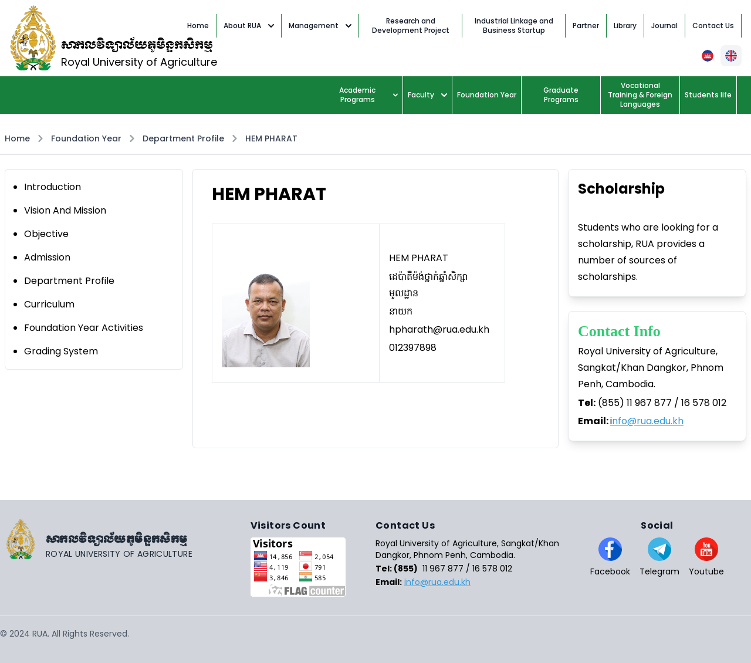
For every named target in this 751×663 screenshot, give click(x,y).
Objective (46, 234)
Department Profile (183, 138)
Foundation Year (86, 138)
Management (320, 26)
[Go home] (125, 539)
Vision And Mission (65, 210)
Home (17, 138)
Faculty (427, 95)
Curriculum (49, 304)
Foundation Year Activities (83, 327)
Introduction (52, 187)
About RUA (249, 26)
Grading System (61, 351)
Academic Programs (368, 94)
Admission (47, 257)
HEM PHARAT (271, 138)
